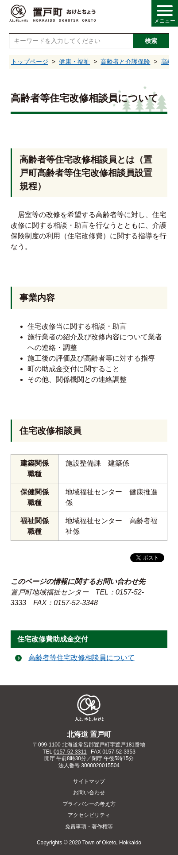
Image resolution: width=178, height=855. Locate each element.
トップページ (29, 61)
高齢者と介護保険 (125, 61)
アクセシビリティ (89, 815)
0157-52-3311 (70, 752)
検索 (151, 40)
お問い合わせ (89, 792)
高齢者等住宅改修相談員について (81, 657)
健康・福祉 (74, 61)
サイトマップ (89, 781)
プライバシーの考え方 (89, 804)
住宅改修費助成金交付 (52, 639)
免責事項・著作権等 (89, 827)
